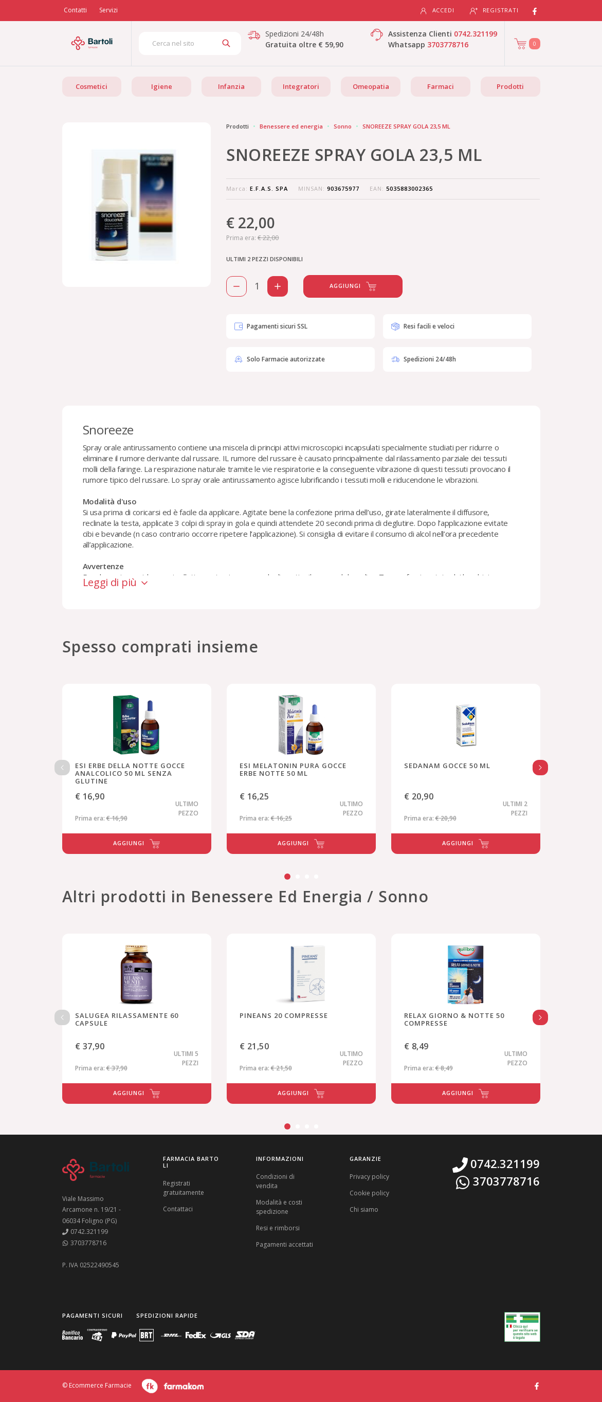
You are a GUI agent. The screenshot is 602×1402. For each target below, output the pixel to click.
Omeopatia (371, 86)
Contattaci (178, 1209)
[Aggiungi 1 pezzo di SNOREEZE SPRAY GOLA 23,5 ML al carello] (277, 286)
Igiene (161, 86)
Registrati (494, 10)
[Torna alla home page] (92, 43)
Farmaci (440, 86)
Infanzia (231, 86)
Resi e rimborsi (278, 1228)
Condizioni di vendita (275, 1181)
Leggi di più (116, 582)
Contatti (75, 10)
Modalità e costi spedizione (279, 1207)
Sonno (343, 126)
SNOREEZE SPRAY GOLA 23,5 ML (406, 126)
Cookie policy (369, 1193)
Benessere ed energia (291, 126)
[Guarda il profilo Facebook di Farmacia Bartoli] (536, 1385)
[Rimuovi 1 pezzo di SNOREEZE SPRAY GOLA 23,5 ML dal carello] (236, 286)
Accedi (436, 10)
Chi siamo (364, 1209)
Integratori (301, 86)
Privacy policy (369, 1176)
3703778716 (447, 44)
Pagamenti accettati (284, 1244)
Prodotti (510, 86)
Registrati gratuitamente (183, 1188)
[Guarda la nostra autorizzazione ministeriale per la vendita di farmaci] (522, 1327)
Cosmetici (91, 86)
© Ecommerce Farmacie (97, 1385)
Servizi (108, 10)
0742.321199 (475, 34)
